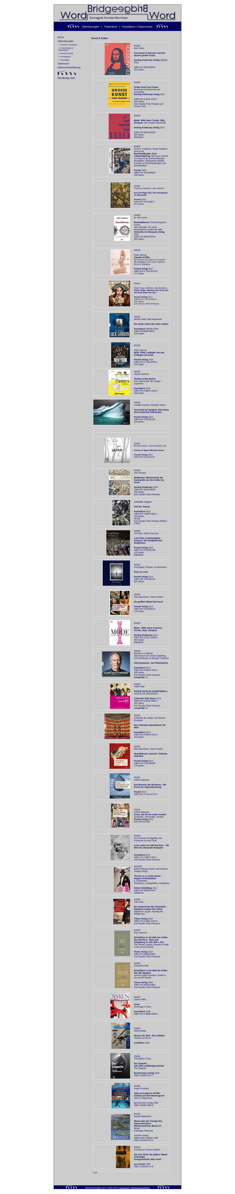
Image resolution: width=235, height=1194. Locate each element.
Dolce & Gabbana (142, 264)
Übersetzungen (65, 41)
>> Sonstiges (63, 60)
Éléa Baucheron (141, 749)
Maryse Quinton (141, 374)
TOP (95, 1173)
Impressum (63, 63)
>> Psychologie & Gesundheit (65, 49)
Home (61, 37)
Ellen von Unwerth (157, 260)
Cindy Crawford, (157, 262)
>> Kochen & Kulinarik (67, 45)
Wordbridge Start (66, 78)
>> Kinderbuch (64, 57)
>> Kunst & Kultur (65, 53)
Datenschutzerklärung (69, 67)
